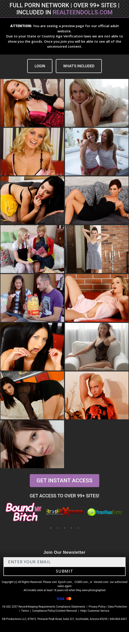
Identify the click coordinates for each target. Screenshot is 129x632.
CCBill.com (81, 582)
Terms (25, 610)
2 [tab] (57, 528)
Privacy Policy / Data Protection (108, 606)
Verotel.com (101, 582)
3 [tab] (64, 528)
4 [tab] (71, 528)
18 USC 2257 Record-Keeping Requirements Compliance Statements (43, 606)
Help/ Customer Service (94, 610)
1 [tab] (50, 528)
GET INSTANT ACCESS (64, 480)
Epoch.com (65, 582)
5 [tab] (78, 528)
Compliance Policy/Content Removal (54, 610)
